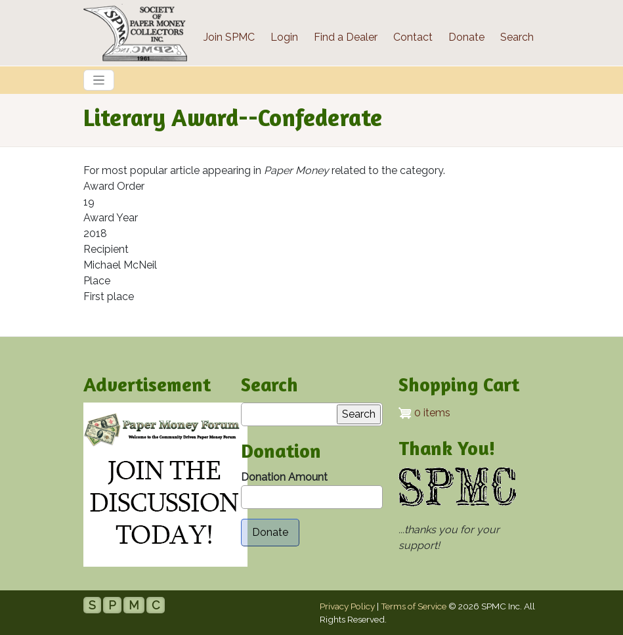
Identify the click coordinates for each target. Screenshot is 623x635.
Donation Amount (284, 477)
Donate (466, 37)
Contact (413, 37)
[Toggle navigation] (99, 80)
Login (284, 37)
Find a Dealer (345, 37)
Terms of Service (413, 606)
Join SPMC (229, 37)
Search (517, 37)
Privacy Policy (347, 606)
